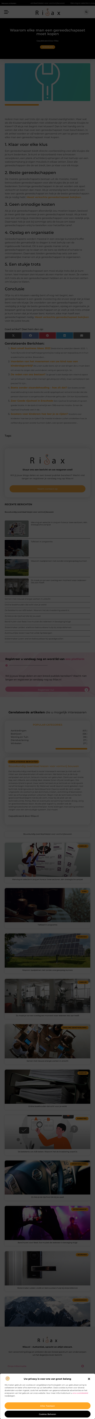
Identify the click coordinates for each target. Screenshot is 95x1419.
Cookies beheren (47, 1414)
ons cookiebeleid (80, 1393)
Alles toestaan (47, 1406)
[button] (88, 1378)
